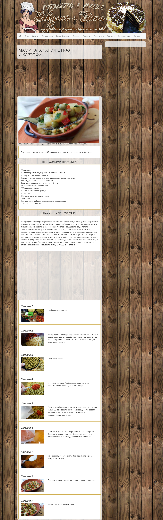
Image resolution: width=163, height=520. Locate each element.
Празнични (99, 36)
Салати (35, 36)
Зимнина (111, 36)
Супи (27, 36)
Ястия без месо (62, 36)
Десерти (76, 36)
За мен (137, 36)
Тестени (86, 36)
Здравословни (124, 36)
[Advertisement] (58, 77)
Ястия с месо (47, 36)
